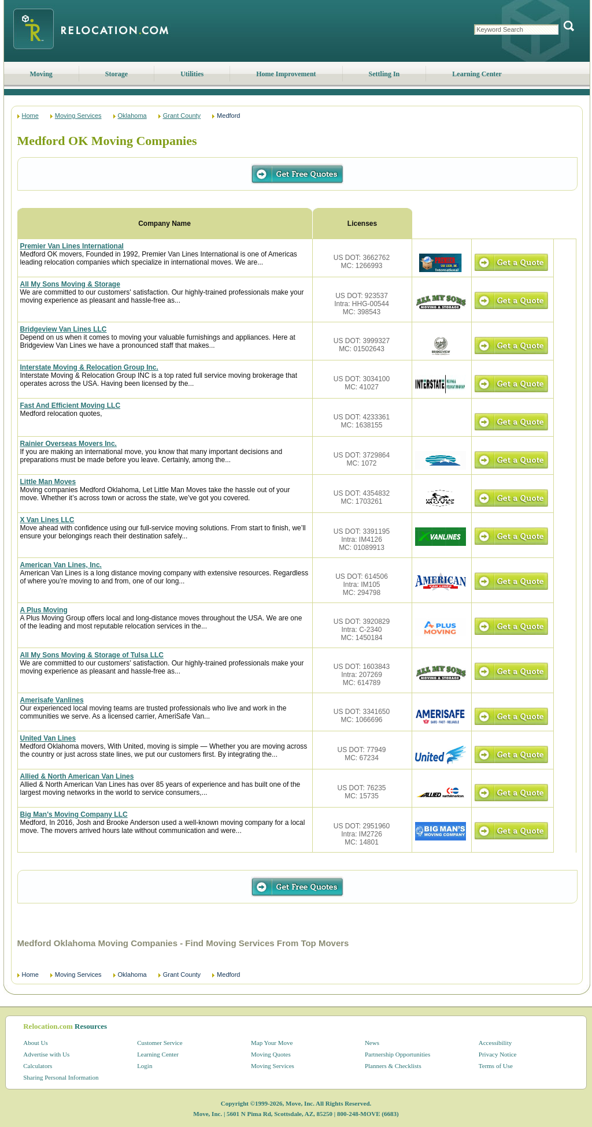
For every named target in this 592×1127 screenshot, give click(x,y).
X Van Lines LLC (47, 520)
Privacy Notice (498, 1054)
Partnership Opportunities (397, 1054)
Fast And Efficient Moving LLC (70, 405)
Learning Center (477, 74)
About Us (35, 1042)
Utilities (192, 74)
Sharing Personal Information (60, 1077)
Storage (116, 74)
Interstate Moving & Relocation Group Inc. (89, 367)
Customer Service (160, 1042)
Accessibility (495, 1042)
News (372, 1042)
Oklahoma (132, 115)
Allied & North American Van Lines (77, 776)
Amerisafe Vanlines (52, 700)
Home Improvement (286, 74)
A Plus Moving (44, 610)
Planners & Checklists (393, 1065)
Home (30, 115)
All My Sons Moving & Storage (70, 284)
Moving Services (78, 115)
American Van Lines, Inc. (61, 565)
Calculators (37, 1065)
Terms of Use (496, 1065)
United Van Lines (48, 738)
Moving (41, 74)
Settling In (384, 74)
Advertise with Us (46, 1054)
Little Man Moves (48, 482)
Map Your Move (272, 1042)
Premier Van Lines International (72, 246)
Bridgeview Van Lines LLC (63, 329)
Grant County (182, 115)
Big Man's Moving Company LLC (74, 814)
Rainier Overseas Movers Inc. (68, 444)
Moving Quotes (271, 1054)
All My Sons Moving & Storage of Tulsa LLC (92, 655)
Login (144, 1065)
